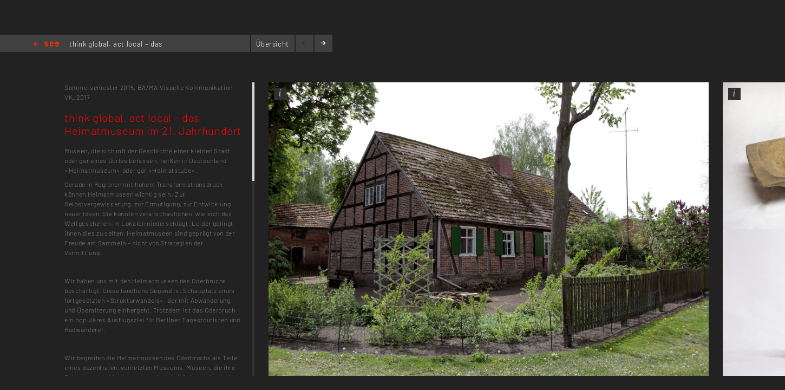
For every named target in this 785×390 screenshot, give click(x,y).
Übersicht (272, 44)
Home (46, 44)
